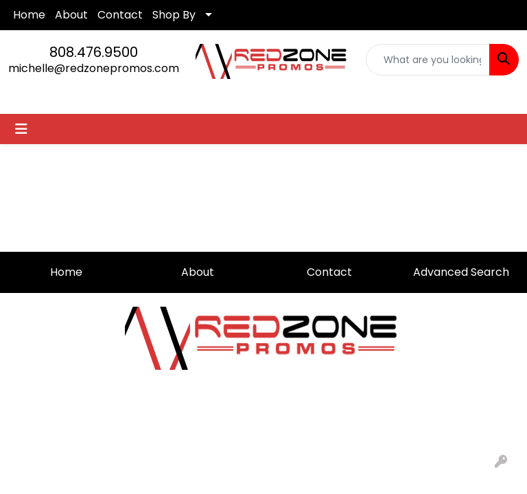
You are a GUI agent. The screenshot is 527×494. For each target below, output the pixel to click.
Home (29, 15)
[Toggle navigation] (21, 129)
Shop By (174, 15)
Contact (120, 15)
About (71, 15)
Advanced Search (461, 272)
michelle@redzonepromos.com (93, 68)
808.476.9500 (93, 52)
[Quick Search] (428, 59)
